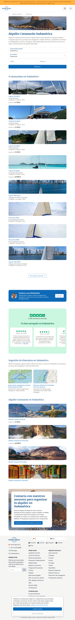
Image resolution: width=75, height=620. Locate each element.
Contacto (59, 296)
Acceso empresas (34, 594)
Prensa (31, 570)
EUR (57, 538)
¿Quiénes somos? (34, 553)
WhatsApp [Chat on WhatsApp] (13, 550)
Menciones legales (35, 575)
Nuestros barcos (54, 573)
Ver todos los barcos (37, 276)
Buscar (37, 67)
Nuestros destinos (55, 570)
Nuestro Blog (33, 585)
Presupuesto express (55, 578)
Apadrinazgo (33, 563)
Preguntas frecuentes (36, 568)
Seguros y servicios (35, 565)
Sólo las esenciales (37, 613)
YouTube (41, 542)
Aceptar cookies (37, 609)
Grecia (51, 560)
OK (24, 570)
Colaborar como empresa (37, 596)
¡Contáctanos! (14, 553)
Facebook (32, 542)
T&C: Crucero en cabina (36, 578)
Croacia (51, 558)
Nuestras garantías (35, 558)
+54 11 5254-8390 (15, 548)
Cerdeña (51, 555)
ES (40, 538)
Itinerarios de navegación (57, 575)
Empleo (31, 573)
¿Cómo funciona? (34, 555)
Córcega (51, 563)
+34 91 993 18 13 (14, 545)
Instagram (50, 542)
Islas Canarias (53, 553)
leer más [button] (25, 343)
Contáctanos (33, 588)
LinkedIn (59, 542)
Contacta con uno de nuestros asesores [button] (28, 523)
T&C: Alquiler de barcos (36, 580)
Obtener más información (39, 605)
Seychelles (52, 568)
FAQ (30, 583)
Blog (31, 545)
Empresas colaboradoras (37, 560)
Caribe (51, 565)
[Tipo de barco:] (37, 55)
